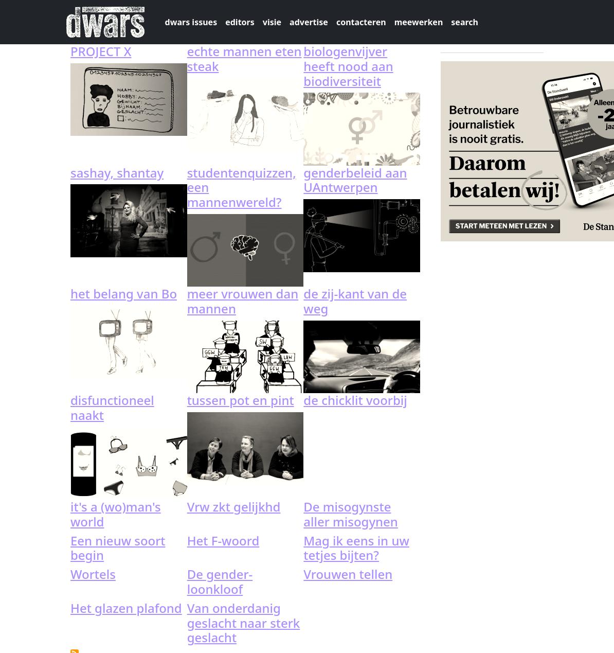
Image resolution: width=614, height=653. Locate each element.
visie (272, 22)
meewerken (418, 22)
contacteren (361, 22)
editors (240, 22)
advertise (309, 22)
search (464, 22)
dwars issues (191, 22)
